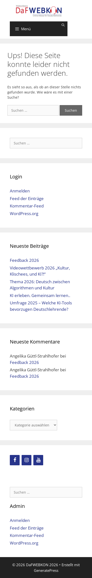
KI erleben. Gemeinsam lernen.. (40, 295)
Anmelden (20, 191)
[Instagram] (26, 460)
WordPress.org (24, 213)
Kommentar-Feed (27, 206)
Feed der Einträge (27, 198)
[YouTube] (38, 460)
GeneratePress (46, 570)
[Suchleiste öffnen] (63, 25)
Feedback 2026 (24, 260)
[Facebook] (15, 460)
